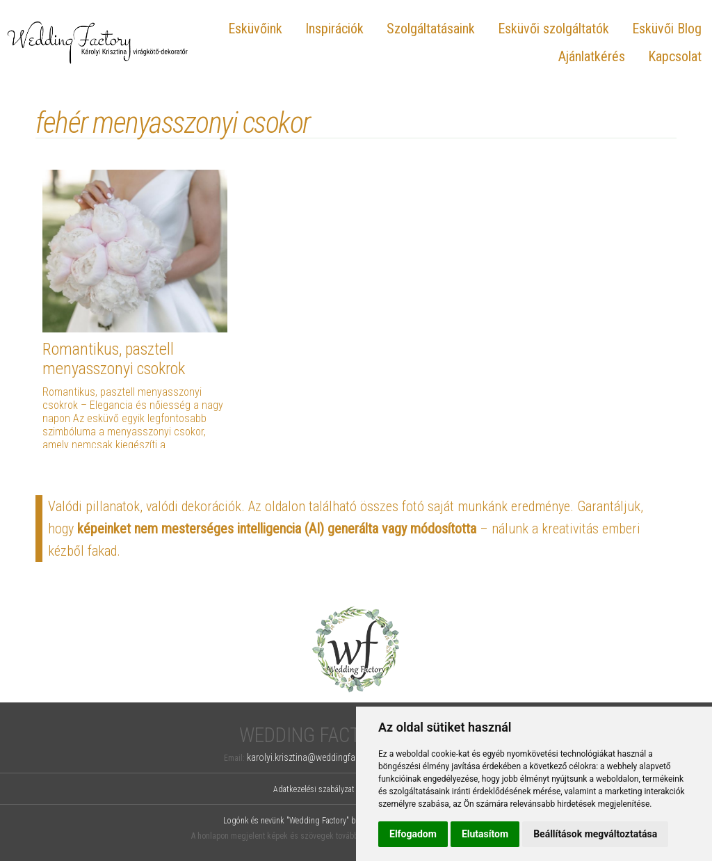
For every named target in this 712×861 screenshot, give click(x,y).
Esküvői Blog (667, 28)
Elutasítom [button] (485, 833)
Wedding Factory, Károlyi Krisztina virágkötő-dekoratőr (97, 42)
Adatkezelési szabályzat (314, 789)
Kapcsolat (675, 56)
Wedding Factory (316, 735)
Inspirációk (334, 28)
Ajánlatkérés (591, 56)
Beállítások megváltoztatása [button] (595, 833)
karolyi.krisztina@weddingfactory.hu (316, 757)
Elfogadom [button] (413, 833)
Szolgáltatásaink (431, 28)
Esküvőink (255, 28)
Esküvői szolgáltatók (553, 28)
